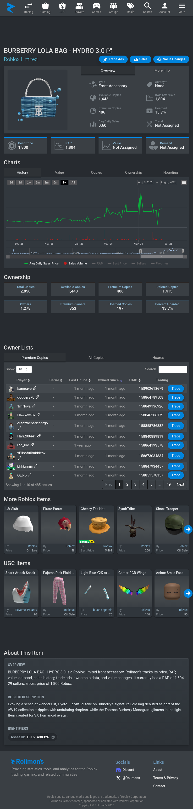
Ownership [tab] (133, 172)
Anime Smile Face (169, 568)
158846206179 (154, 415)
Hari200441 (26, 433)
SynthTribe (126, 504)
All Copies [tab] (96, 358)
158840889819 (154, 433)
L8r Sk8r (12, 504)
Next (180, 480)
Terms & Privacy (165, 773)
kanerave (24, 388)
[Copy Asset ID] (33, 733)
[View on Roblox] (109, 50)
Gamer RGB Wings (132, 568)
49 (169, 480)
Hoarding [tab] (170, 172)
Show (19, 369)
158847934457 (154, 459)
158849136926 (154, 406)
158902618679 (154, 388)
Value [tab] (59, 172)
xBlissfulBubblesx (31, 450)
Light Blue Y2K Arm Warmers (103, 568)
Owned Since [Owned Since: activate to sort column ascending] (122, 380)
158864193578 (154, 442)
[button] (113, 59)
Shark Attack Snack (20, 568)
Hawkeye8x (26, 415)
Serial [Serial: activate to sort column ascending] (67, 380)
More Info (162, 70)
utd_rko (23, 442)
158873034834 (154, 450)
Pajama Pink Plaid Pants (61, 568)
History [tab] (22, 172)
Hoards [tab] (158, 358)
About (157, 765)
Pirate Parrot (52, 504)
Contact (159, 782)
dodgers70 (25, 397)
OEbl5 (21, 468)
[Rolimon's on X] (129, 774)
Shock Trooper (167, 504)
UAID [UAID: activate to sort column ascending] (148, 380)
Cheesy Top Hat (93, 504)
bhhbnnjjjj (24, 459)
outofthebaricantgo (32, 424)
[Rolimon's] (11, 8)
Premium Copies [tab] (35, 358)
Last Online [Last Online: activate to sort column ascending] (91, 380)
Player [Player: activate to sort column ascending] (24, 380)
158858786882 (154, 424)
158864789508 (154, 397)
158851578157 (154, 468)
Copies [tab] (96, 172)
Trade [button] (177, 388)
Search (166, 369)
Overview (108, 70)
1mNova (23, 406)
